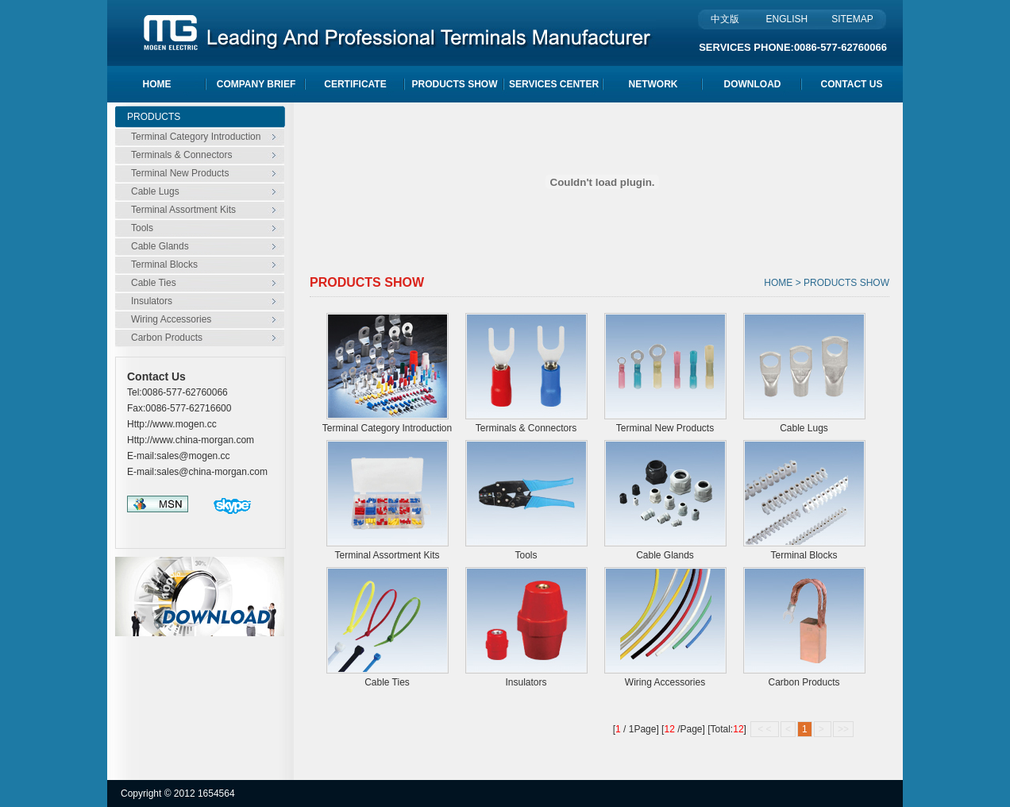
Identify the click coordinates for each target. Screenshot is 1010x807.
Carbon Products (166, 337)
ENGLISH (785, 19)
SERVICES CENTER (554, 84)
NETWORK (653, 84)
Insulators (151, 301)
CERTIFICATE (355, 84)
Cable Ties (153, 282)
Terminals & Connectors (181, 154)
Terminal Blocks (164, 264)
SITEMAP (852, 19)
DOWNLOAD (752, 84)
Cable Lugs (155, 191)
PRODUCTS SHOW (455, 84)
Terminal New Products (180, 173)
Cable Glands (160, 246)
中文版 (725, 19)
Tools (142, 228)
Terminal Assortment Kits (183, 209)
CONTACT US (852, 84)
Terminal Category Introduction (195, 136)
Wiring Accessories (171, 319)
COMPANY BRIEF (256, 84)
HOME (157, 84)
